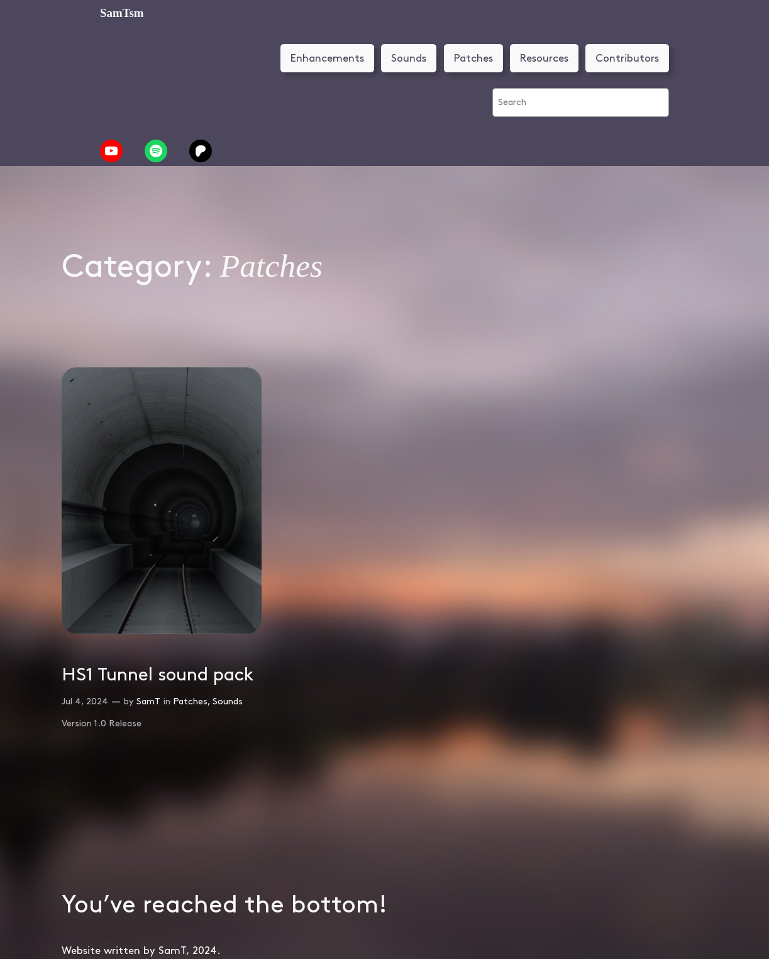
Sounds (408, 58)
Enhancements (327, 58)
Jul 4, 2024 (85, 701)
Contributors (627, 58)
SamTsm (122, 12)
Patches (473, 58)
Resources (544, 58)
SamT (148, 701)
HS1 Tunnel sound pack (158, 675)
